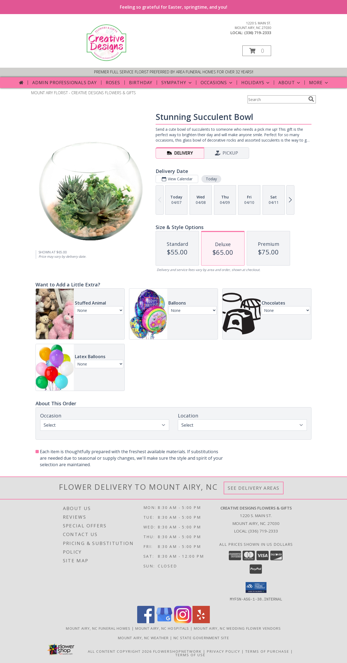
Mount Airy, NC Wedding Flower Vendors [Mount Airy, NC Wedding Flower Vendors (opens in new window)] (237, 628)
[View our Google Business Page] (164, 621)
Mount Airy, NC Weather (143, 637)
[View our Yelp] (201, 621)
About (289, 83)
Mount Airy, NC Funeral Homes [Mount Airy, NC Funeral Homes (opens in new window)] (98, 628)
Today (211, 178)
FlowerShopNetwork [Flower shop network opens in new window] (177, 651)
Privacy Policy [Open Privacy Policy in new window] (223, 651)
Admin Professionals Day (64, 83)
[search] (311, 99)
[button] (256, 50)
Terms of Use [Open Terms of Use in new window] (190, 654)
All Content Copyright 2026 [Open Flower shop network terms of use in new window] (120, 651)
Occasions (217, 83)
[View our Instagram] (182, 621)
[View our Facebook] (146, 621)
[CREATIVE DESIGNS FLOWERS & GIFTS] (107, 60)
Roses (113, 83)
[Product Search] (277, 99)
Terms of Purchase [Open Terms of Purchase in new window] (267, 651)
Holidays (256, 83)
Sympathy (176, 83)
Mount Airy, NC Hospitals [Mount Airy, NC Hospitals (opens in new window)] (162, 628)
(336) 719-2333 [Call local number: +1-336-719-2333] (257, 32)
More (319, 83)
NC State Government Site (201, 637)
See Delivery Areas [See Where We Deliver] (253, 488)
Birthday (140, 83)
